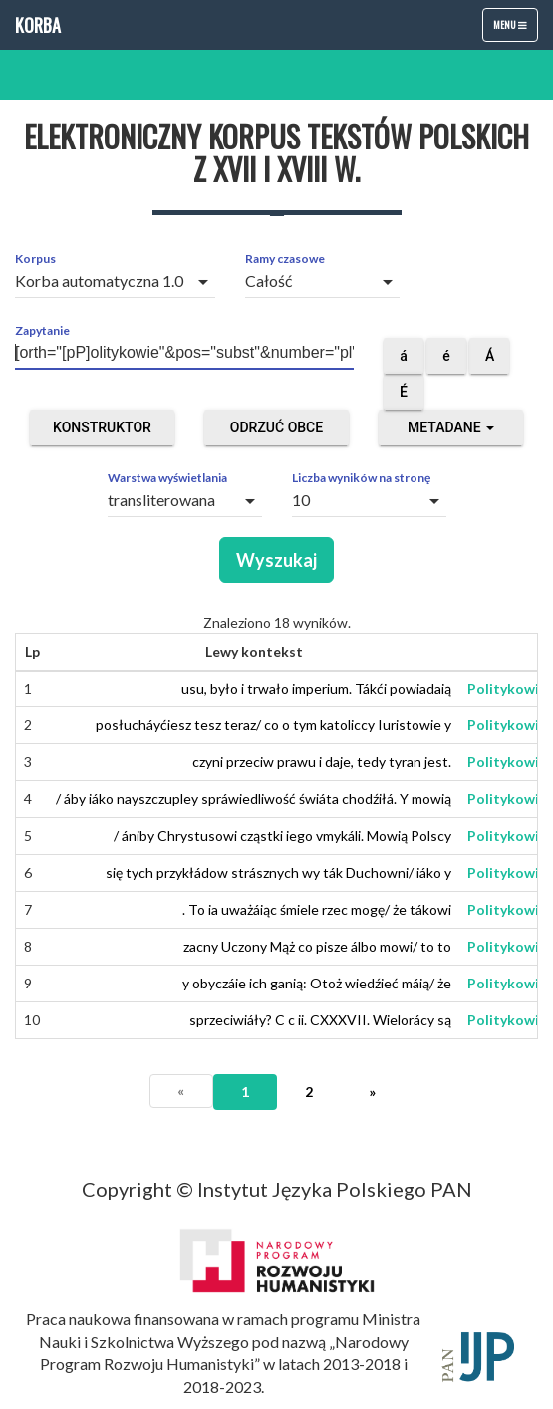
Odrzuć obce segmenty (276, 432)
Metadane (451, 427)
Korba (38, 25)
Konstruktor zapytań (102, 432)
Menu (515, 29)
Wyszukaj (276, 560)
